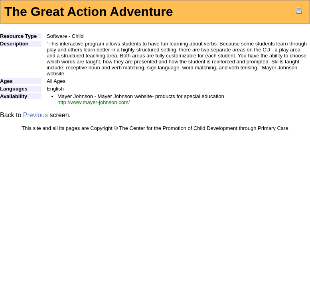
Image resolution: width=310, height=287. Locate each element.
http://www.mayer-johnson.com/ (93, 102)
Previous (35, 115)
